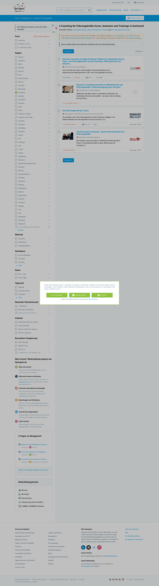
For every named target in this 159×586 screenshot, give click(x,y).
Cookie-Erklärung (93, 299)
